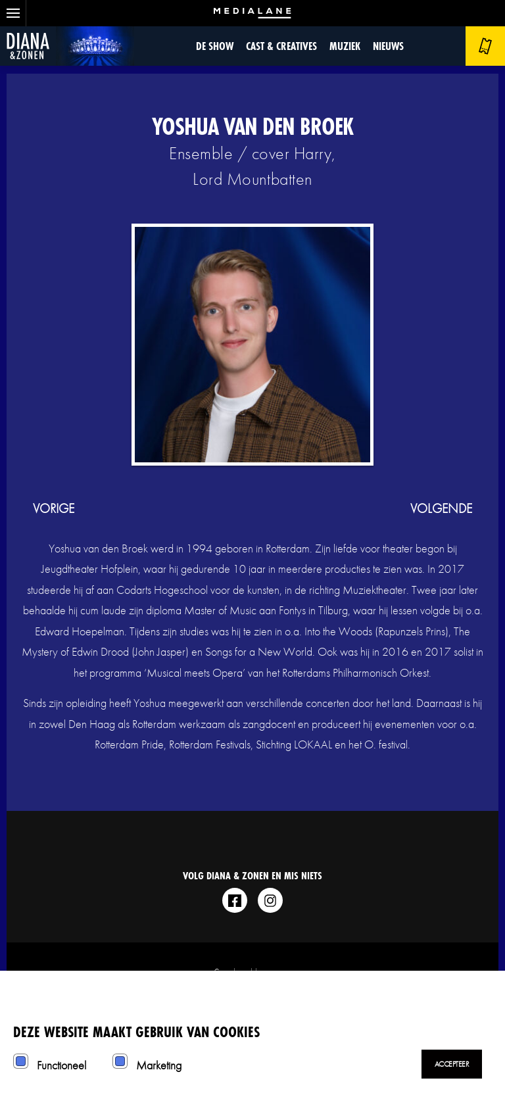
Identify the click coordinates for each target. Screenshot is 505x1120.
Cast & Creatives (281, 45)
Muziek (344, 45)
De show (214, 45)
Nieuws (388, 45)
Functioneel (61, 1065)
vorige (53, 508)
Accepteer (452, 1064)
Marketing (158, 1065)
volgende (441, 508)
